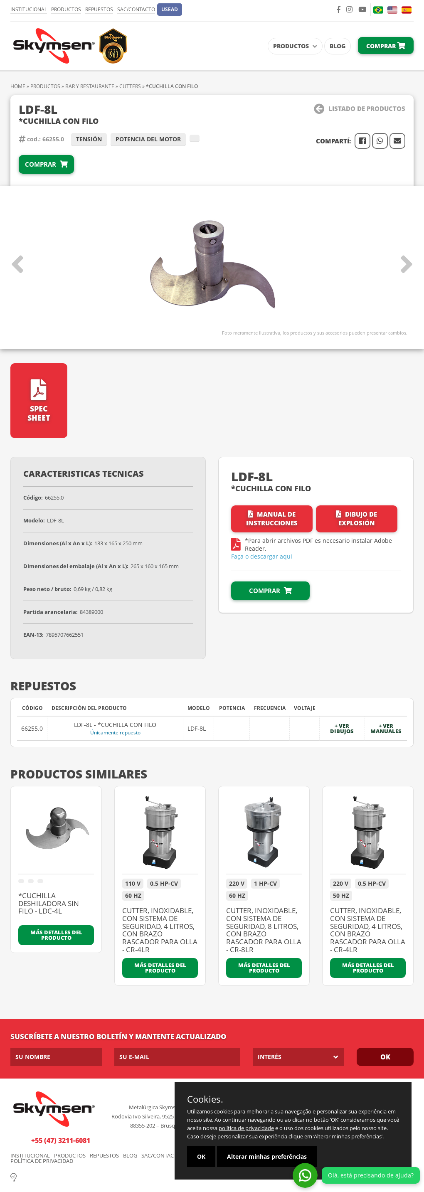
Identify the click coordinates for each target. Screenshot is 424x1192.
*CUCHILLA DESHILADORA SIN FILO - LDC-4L (48, 904)
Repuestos (99, 9)
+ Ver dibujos (342, 728)
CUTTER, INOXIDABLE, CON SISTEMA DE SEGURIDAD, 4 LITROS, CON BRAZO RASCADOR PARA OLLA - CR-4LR (159, 930)
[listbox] (298, 1057)
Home (17, 86)
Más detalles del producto (56, 934)
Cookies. (205, 1099)
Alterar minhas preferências (267, 1156)
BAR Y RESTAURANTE (89, 86)
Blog (337, 46)
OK (385, 1056)
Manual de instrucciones (272, 518)
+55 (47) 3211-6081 (60, 1140)
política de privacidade (246, 1128)
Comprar (385, 46)
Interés (269, 1057)
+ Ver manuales (386, 728)
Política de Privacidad (41, 1161)
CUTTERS (130, 86)
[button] (169, 9)
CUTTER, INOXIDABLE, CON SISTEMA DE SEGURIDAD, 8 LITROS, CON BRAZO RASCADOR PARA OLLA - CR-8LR (263, 930)
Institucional (28, 9)
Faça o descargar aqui (261, 556)
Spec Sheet (38, 401)
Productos (66, 9)
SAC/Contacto (136, 9)
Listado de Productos (359, 108)
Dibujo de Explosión (356, 518)
